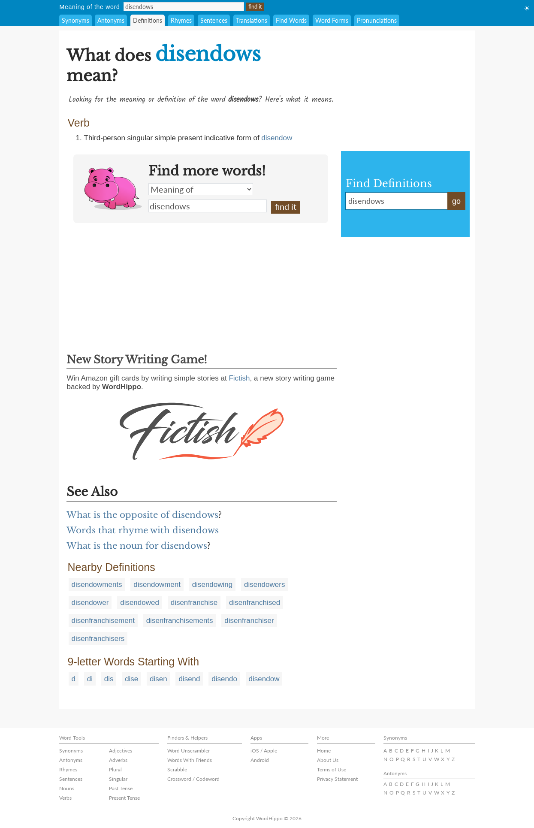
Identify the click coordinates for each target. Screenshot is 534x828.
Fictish (239, 378)
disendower (90, 602)
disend (189, 679)
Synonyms (75, 20)
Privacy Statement (337, 779)
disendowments (97, 584)
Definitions (147, 20)
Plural (115, 769)
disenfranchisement (103, 620)
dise (131, 679)
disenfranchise (194, 602)
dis (109, 679)
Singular (118, 779)
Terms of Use (331, 769)
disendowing (212, 584)
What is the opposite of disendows (142, 515)
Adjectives (120, 750)
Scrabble (177, 769)
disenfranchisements (179, 620)
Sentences (213, 20)
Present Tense (124, 798)
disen (158, 679)
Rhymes (181, 20)
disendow (276, 138)
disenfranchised (254, 602)
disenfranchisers (98, 639)
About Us (327, 760)
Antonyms (110, 20)
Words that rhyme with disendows (142, 530)
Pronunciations (377, 20)
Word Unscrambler (188, 750)
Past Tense (121, 788)
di (90, 679)
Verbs (65, 798)
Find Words (291, 20)
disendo (224, 679)
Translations (251, 20)
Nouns (66, 788)
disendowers (264, 584)
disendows (207, 205)
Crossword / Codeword (193, 779)
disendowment (157, 584)
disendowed (139, 602)
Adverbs (118, 760)
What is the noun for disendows (136, 546)
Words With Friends (189, 760)
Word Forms (331, 20)
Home (324, 750)
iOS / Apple (263, 750)
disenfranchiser (249, 620)
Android (259, 760)
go (456, 201)
